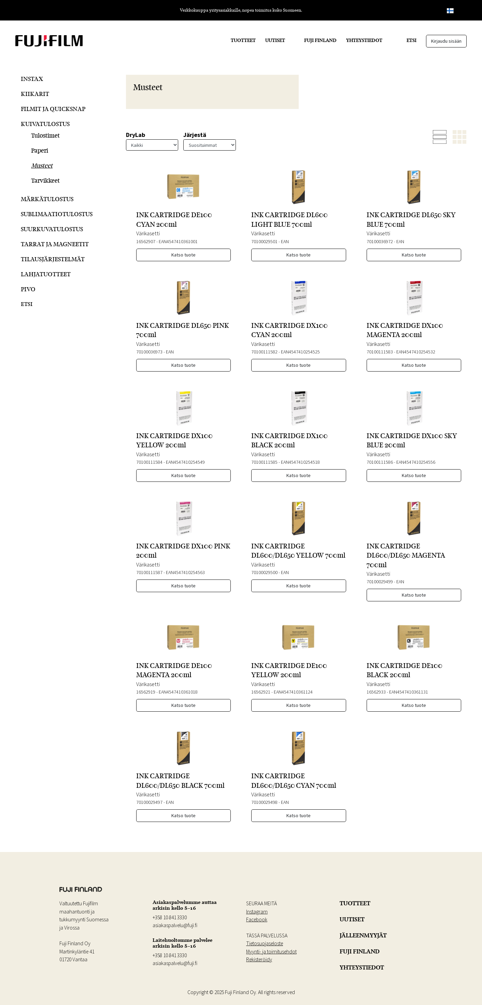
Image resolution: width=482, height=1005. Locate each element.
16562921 (260, 692)
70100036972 (380, 241)
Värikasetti (148, 233)
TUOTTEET (243, 40)
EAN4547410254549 (185, 462)
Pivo (28, 289)
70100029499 (380, 581)
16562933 (376, 692)
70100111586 (380, 462)
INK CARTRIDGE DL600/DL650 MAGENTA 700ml (406, 555)
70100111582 (264, 352)
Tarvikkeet (45, 180)
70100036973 (149, 352)
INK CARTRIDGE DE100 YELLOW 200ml (289, 670)
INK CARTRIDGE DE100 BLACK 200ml (404, 670)
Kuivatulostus (45, 124)
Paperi (39, 150)
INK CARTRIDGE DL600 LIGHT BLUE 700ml (289, 219)
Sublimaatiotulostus (57, 214)
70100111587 (149, 572)
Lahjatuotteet (46, 274)
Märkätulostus (47, 199)
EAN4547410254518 (300, 462)
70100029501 (264, 241)
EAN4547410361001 (178, 241)
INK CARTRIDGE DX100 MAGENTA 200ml (405, 330)
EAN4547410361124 (293, 692)
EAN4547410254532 (415, 352)
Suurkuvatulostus (52, 229)
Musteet (42, 165)
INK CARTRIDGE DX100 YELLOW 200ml (174, 440)
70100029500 (264, 572)
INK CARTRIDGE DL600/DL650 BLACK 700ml (180, 780)
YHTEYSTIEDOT (364, 40)
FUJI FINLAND (320, 40)
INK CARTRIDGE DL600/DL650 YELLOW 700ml (298, 551)
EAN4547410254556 (415, 462)
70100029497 (149, 802)
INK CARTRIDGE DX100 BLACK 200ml (289, 440)
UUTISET (275, 40)
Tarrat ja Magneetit (55, 244)
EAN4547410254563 (185, 572)
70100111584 (149, 462)
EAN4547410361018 (178, 692)
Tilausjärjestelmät (53, 259)
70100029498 (264, 802)
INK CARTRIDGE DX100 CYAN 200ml (289, 330)
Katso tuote (183, 255)
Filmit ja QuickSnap (53, 109)
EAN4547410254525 (300, 352)
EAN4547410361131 (408, 692)
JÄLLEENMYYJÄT (363, 935)
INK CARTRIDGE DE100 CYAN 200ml (174, 219)
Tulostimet (45, 135)
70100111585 (264, 462)
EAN (285, 241)
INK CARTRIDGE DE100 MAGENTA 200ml (174, 670)
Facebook (256, 919)
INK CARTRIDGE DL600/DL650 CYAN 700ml (293, 780)
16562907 (145, 241)
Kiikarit (35, 94)
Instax (32, 79)
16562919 (145, 692)
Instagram (257, 911)
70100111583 (380, 352)
